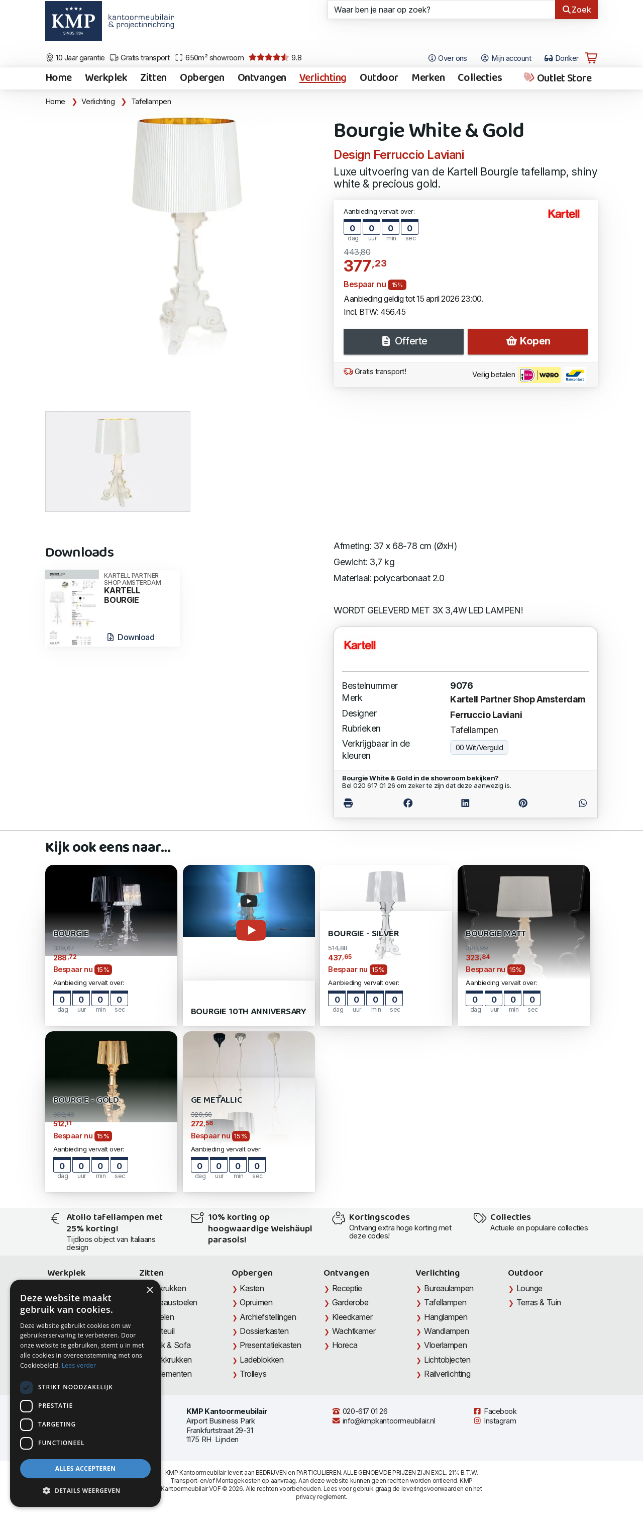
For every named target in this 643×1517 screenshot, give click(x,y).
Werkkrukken (170, 1360)
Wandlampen (446, 1331)
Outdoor (379, 78)
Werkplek (106, 78)
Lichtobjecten (447, 1360)
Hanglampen (446, 1317)
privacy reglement (321, 1496)
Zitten (153, 78)
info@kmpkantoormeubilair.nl (383, 1420)
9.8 (275, 57)
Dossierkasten (264, 1331)
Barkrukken (167, 1288)
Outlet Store (556, 78)
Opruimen (256, 1302)
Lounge (529, 1288)
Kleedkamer (352, 1317)
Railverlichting (447, 1374)
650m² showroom (209, 57)
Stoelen (161, 1317)
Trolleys (253, 1374)
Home (58, 78)
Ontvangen (262, 78)
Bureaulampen (449, 1288)
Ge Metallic (217, 1100)
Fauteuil (161, 1331)
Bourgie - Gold (86, 1100)
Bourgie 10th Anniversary (249, 1012)
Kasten (252, 1288)
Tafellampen (151, 101)
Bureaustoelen (172, 1302)
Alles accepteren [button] (85, 1468)
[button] (85, 1491)
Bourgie (71, 934)
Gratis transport (139, 57)
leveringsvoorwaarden (432, 1488)
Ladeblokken (261, 1360)
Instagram (494, 1420)
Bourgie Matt (496, 934)
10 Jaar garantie (75, 57)
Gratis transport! (375, 371)
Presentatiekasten (270, 1345)
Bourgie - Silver (363, 934)
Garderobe (350, 1302)
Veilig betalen (529, 375)
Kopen (528, 341)
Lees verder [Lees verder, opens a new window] (79, 1365)
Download (129, 637)
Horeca (345, 1345)
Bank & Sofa (169, 1345)
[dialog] (85, 1393)
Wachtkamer (354, 1331)
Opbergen (202, 78)
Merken (428, 78)
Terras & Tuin (538, 1302)
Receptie (347, 1288)
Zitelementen (170, 1374)
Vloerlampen (445, 1345)
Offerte (403, 341)
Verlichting (323, 78)
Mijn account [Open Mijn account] (505, 58)
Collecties (480, 78)
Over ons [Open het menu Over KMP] (447, 58)
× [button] (149, 1290)
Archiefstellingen (268, 1317)
